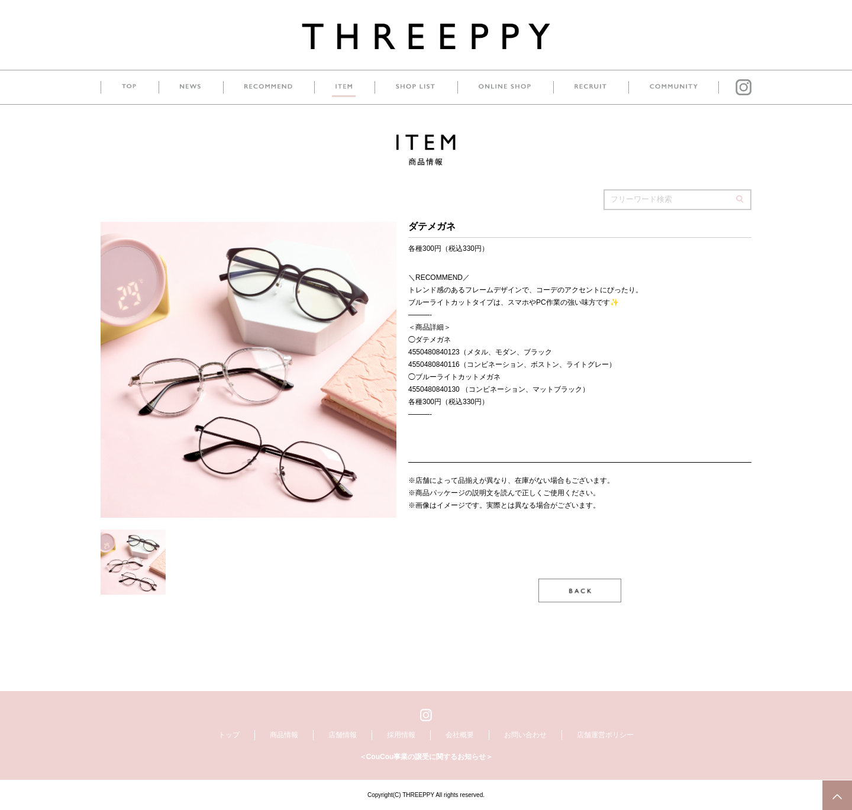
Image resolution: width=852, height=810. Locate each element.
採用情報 (401, 735)
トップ (229, 735)
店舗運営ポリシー (605, 735)
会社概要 (460, 735)
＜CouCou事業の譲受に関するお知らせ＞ (426, 757)
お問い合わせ (525, 735)
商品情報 (284, 735)
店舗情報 (342, 735)
